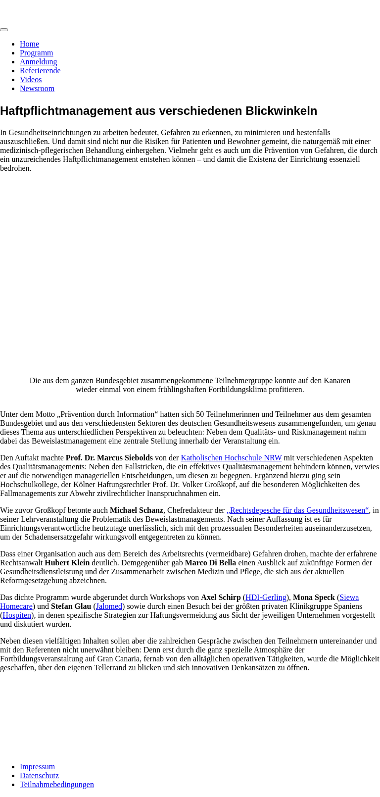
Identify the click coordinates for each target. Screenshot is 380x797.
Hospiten (16, 615)
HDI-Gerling (265, 597)
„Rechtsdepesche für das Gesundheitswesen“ (298, 510)
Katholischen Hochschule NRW (231, 457)
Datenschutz (39, 775)
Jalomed (109, 606)
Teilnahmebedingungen (57, 784)
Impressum (37, 766)
